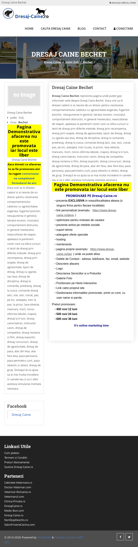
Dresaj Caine (52, 62)
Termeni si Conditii (15, 457)
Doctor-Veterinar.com (17, 487)
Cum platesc (11, 453)
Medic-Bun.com (14, 510)
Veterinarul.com (14, 496)
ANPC (80, 537)
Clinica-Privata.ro (14, 501)
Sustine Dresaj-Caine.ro (18, 467)
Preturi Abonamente (16, 462)
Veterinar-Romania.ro (17, 492)
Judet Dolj (72, 62)
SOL (6, 542)
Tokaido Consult (64, 537)
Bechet (88, 62)
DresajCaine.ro (13, 506)
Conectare (123, 29)
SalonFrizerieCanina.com (19, 524)
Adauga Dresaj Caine (122, 2)
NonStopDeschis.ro (16, 520)
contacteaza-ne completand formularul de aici (26, 178)
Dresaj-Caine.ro (13, 515)
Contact (99, 29)
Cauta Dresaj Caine (55, 29)
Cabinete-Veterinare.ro (18, 482)
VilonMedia (44, 537)
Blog (82, 29)
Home (29, 29)
